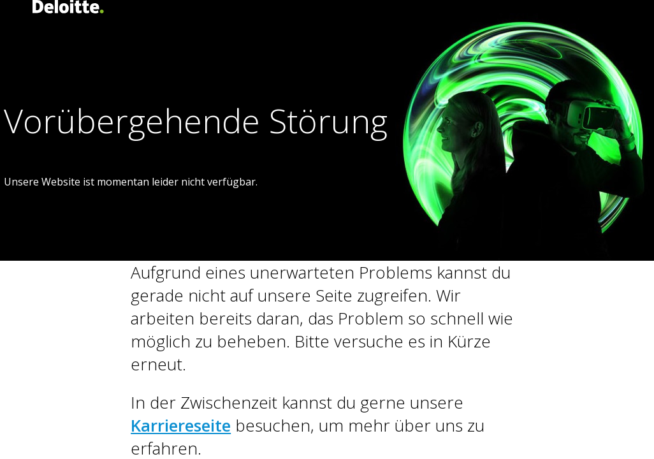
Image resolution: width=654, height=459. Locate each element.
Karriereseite (181, 425)
